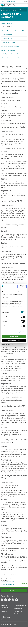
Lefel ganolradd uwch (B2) (10, 46)
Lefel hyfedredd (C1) (8, 50)
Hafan (3, 9)
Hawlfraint (4, 611)
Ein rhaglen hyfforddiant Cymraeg (12, 58)
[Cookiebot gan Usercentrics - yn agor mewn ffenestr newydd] (22, 286)
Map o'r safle (18, 608)
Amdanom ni (10, 9)
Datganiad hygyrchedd (4, 606)
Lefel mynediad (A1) (8, 34)
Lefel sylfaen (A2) (7, 38)
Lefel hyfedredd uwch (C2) (10, 54)
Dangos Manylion (17, 332)
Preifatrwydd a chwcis (18, 612)
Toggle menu (26, 5)
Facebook (2, 599)
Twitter (5, 599)
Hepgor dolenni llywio (7, 23)
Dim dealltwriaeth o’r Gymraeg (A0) (13, 31)
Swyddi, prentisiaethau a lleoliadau (11, 9)
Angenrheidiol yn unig (14, 340)
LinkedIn (9, 599)
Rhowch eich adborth (7, 581)
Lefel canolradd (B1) (8, 42)
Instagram (13, 599)
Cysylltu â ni (14, 590)
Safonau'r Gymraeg (20, 605)
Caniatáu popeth (14, 336)
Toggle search (22, 5)
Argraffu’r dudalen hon (8, 584)
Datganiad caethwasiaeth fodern (5, 617)
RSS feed (16, 599)
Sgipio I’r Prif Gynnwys (8, 1)
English (25, 1)
